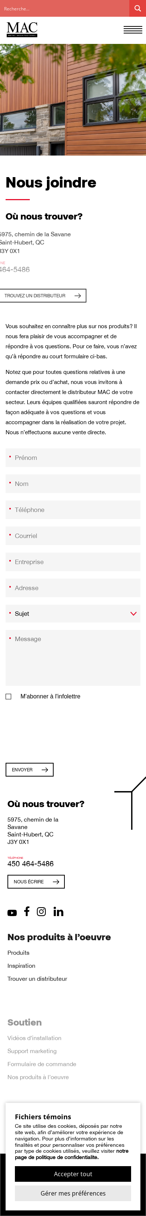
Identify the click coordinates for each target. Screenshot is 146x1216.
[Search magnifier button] (137, 8)
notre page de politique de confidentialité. (71, 1154)
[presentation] (62, 732)
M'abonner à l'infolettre (50, 699)
